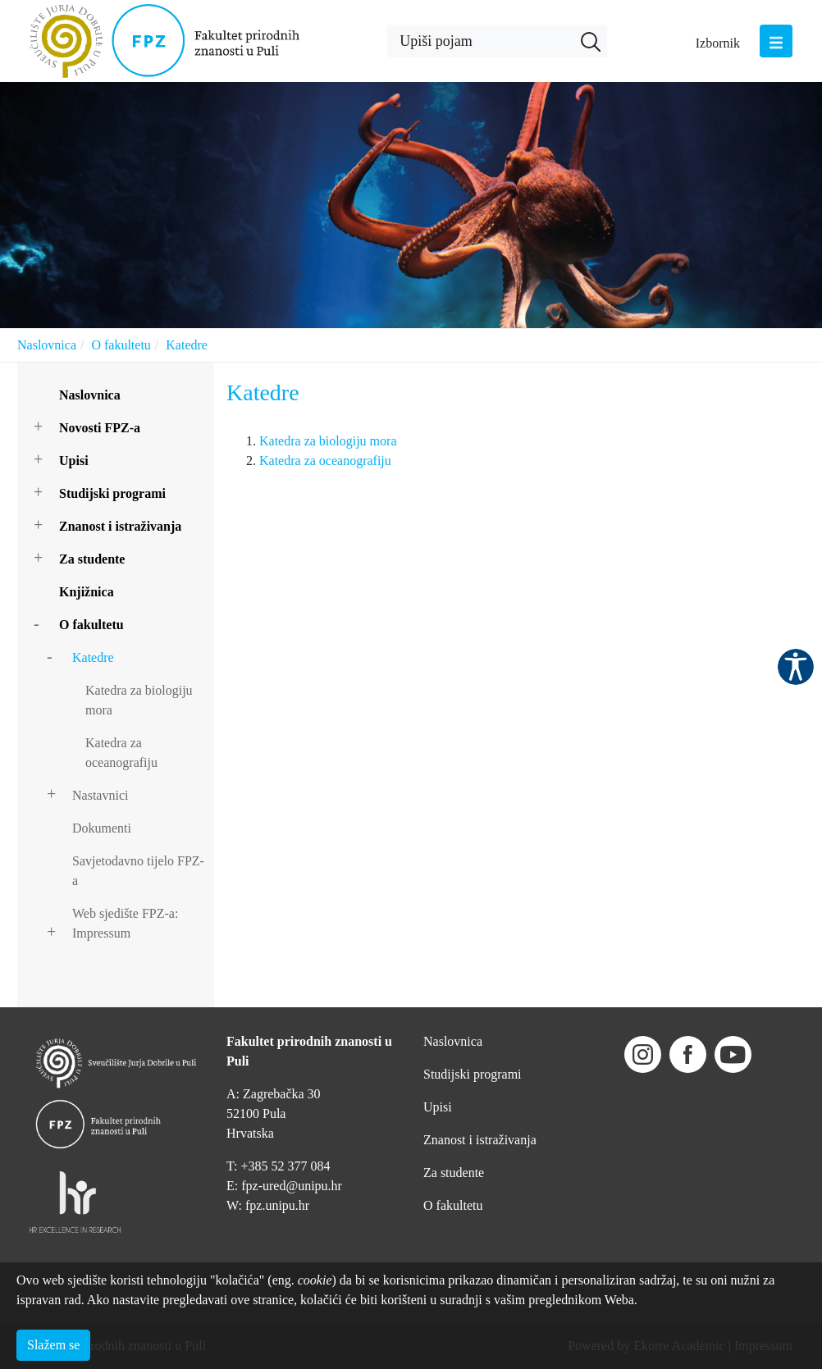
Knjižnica (86, 592)
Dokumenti (101, 828)
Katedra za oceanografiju (121, 752)
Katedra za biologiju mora (139, 700)
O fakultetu (120, 345)
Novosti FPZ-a (99, 428)
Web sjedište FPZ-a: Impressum (125, 923)
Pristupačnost (796, 667)
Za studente (92, 559)
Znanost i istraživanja (120, 526)
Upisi (74, 461)
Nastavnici (100, 795)
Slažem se (53, 1345)
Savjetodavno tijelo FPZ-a (138, 871)
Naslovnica (46, 345)
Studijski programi (112, 493)
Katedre (187, 345)
